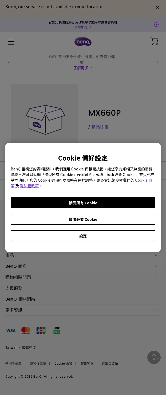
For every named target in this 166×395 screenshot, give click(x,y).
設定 (83, 235)
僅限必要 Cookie (83, 219)
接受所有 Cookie (83, 202)
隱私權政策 (29, 185)
